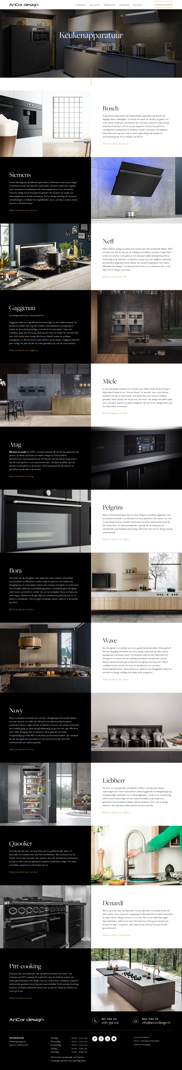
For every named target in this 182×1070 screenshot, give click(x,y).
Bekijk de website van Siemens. (23, 210)
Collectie (95, 4)
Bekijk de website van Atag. (21, 476)
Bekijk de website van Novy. (21, 749)
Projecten (109, 4)
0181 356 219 (110, 1022)
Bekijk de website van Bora (21, 609)
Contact (138, 4)
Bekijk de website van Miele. (115, 413)
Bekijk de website (110, 143)
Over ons (81, 4)
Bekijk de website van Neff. (115, 276)
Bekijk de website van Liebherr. (117, 812)
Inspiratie (124, 4)
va (119, 143)
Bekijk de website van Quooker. (23, 871)
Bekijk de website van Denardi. (116, 934)
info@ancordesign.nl (156, 1022)
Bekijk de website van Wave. (115, 679)
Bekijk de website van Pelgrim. (116, 539)
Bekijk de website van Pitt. (21, 998)
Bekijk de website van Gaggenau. (24, 350)
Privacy (136, 1041)
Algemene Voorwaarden (149, 1041)
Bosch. (125, 143)
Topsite (148, 1044)
